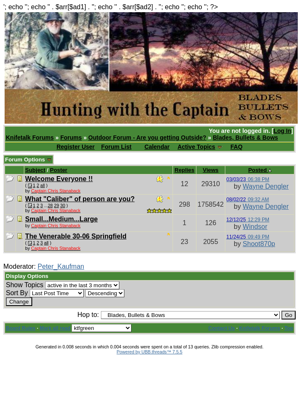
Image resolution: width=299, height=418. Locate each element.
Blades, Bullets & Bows (245, 137)
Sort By (17, 292)
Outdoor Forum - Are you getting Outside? (147, 137)
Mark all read (55, 328)
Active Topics (196, 146)
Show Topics (25, 284)
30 (62, 205)
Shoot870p (259, 243)
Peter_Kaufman (61, 266)
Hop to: (88, 314)
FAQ (236, 146)
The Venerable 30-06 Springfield (75, 236)
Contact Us (222, 328)
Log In (282, 130)
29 (56, 205)
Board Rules (21, 328)
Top (288, 328)
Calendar (157, 146)
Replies (184, 170)
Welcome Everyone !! (59, 178)
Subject (35, 170)
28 (50, 205)
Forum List (116, 146)
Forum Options (28, 159)
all (42, 185)
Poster (58, 170)
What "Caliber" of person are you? (79, 199)
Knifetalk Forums (30, 137)
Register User (76, 146)
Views (211, 170)
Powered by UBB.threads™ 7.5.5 (150, 351)
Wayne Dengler (266, 186)
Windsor (255, 226)
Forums (71, 137)
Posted (259, 170)
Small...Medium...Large (61, 219)
